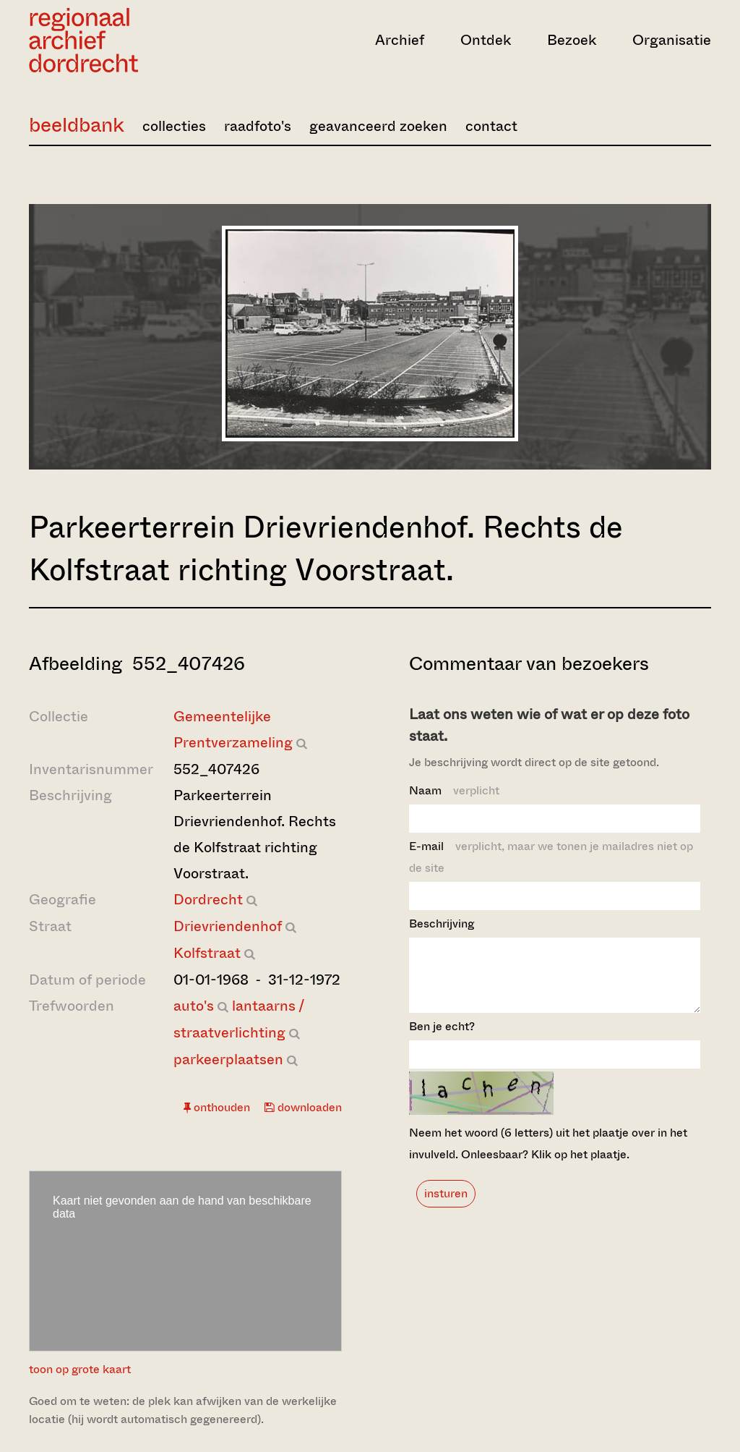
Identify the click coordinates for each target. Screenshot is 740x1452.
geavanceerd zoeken (378, 126)
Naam (454, 790)
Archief (399, 40)
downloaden (303, 1107)
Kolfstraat (207, 953)
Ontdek (485, 40)
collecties (174, 126)
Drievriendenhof (227, 926)
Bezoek (571, 40)
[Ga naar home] (131, 40)
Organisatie (671, 40)
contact (491, 126)
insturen (446, 1206)
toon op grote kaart (80, 1369)
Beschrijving (441, 923)
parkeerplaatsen (228, 1059)
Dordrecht (208, 899)
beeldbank (76, 125)
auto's (193, 1005)
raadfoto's (257, 126)
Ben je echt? (442, 1039)
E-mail (551, 857)
